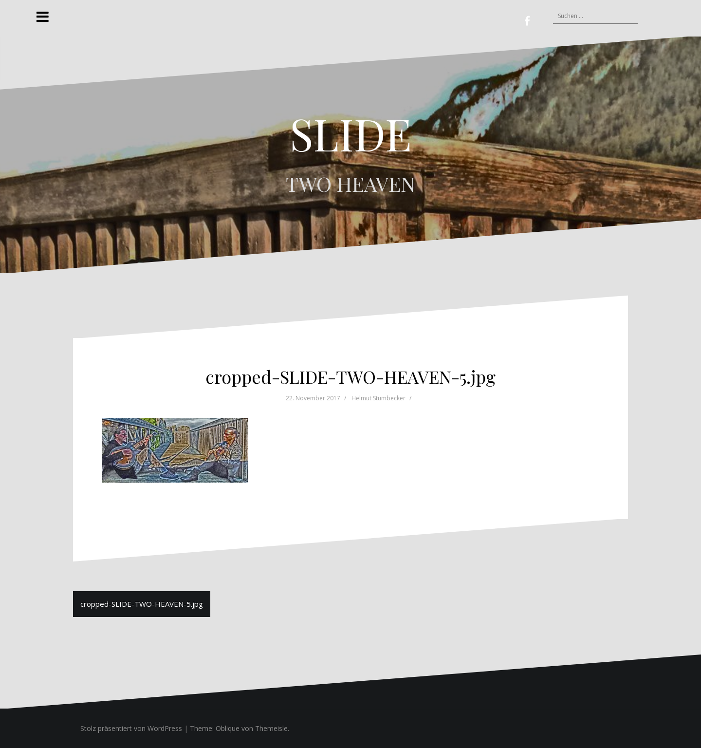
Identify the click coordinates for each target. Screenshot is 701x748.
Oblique (228, 728)
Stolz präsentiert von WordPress (131, 728)
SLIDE (351, 133)
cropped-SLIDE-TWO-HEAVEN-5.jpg (141, 604)
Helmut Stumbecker (378, 398)
